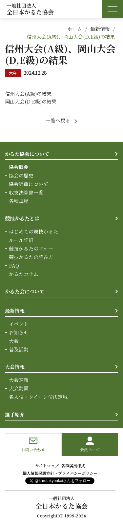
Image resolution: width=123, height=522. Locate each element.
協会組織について (28, 183)
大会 (14, 340)
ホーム (74, 28)
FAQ (14, 265)
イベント (19, 323)
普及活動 (19, 349)
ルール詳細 (21, 239)
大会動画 (19, 388)
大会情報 (15, 366)
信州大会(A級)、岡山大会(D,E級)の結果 (71, 36)
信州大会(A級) (21, 93)
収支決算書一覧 (26, 192)
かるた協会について (27, 153)
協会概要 (19, 166)
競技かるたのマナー (31, 248)
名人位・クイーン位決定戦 (38, 396)
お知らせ (19, 332)
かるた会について (24, 291)
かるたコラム (23, 273)
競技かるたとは (22, 218)
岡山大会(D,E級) (23, 101)
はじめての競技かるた (33, 231)
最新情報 (100, 28)
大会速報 (19, 379)
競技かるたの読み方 (31, 256)
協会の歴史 (21, 175)
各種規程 (19, 200)
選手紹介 (15, 414)
